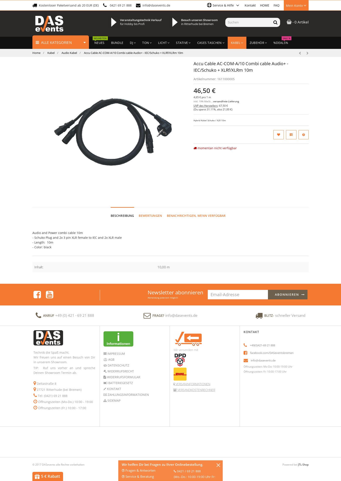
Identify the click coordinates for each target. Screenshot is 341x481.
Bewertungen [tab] (150, 211)
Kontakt (250, 5)
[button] (223, 5)
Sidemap (113, 396)
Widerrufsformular (123, 373)
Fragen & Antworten (138, 470)
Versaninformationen (192, 380)
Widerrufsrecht (120, 367)
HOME (264, 5)
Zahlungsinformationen (128, 390)
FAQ (276, 5)
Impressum (116, 349)
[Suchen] (248, 22)
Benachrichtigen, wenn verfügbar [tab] (196, 211)
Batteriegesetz (120, 379)
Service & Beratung (138, 476)
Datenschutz (118, 361)
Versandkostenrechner (196, 386)
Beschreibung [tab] (122, 211)
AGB (110, 355)
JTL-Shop (303, 460)
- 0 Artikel (298, 22)
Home (36, 53)
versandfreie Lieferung (226, 101)
